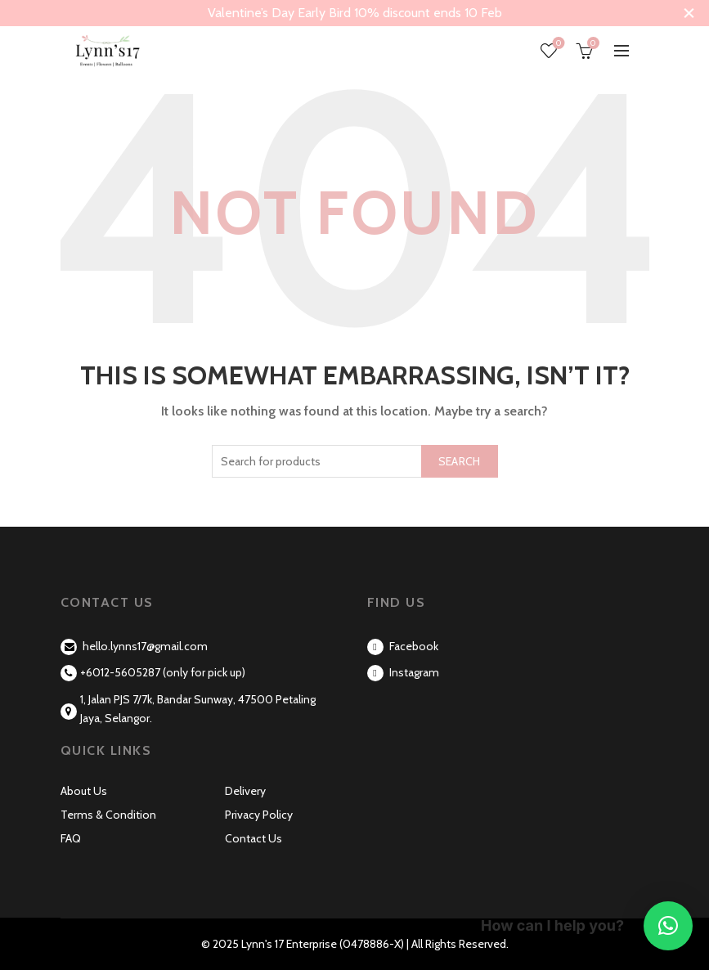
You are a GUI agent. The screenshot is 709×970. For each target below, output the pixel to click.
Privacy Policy (259, 814)
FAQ (71, 838)
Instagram (403, 672)
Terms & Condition (108, 814)
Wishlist (557, 43)
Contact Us (253, 838)
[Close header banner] (688, 13)
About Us (84, 791)
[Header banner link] (334, 13)
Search (459, 461)
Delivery (245, 791)
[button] (668, 925)
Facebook (402, 646)
